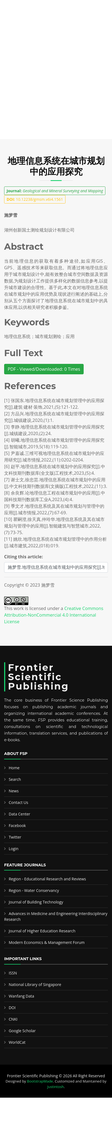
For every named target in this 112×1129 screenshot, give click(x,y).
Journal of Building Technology (36, 902)
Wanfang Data (21, 996)
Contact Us (18, 802)
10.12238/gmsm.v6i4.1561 (35, 199)
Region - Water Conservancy (34, 890)
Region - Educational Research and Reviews (47, 878)
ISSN (13, 973)
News (14, 790)
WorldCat (17, 1042)
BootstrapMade (40, 1081)
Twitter (15, 837)
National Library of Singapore (35, 984)
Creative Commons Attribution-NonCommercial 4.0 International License (53, 615)
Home (14, 767)
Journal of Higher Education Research (42, 930)
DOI (12, 1007)
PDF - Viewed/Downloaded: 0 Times (44, 369)
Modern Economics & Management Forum (47, 942)
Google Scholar (22, 1030)
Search (15, 779)
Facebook (17, 825)
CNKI (13, 1019)
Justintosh (55, 1086)
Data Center (19, 814)
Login (13, 848)
